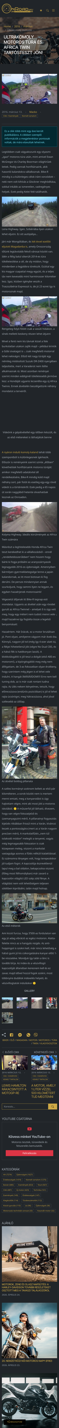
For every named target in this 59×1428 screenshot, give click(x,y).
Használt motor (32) (45, 1210)
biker (5, 1040)
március (28, 26)
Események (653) (25, 1185)
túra (54, 1040)
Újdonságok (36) (43, 1205)
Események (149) (10, 1195)
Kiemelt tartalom (29, 116)
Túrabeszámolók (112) (32, 1200)
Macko (33, 112)
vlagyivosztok (48, 1043)
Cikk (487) (7, 1190)
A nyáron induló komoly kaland (20, 452)
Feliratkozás (29, 1153)
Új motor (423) (22, 1190)
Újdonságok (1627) (24, 1174)
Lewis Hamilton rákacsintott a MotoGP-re (14, 1089)
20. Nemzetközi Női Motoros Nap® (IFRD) (27, 1360)
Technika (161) (40, 1190)
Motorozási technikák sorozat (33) (18, 1210)
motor (33, 1040)
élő (12, 1040)
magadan (21, 1040)
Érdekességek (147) (31, 1195)
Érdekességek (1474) (12, 1179)
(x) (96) (28, 1205)
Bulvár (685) (8, 1185)
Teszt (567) (42, 1185)
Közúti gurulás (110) (12, 1205)
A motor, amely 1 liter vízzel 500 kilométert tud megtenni (43, 1091)
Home (7, 26)
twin (35, 1043)
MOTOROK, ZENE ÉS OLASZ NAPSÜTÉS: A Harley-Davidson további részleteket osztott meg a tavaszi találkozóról (26, 1287)
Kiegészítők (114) (10, 1200)
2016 (17, 26)
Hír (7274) (7, 1174)
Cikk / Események (10, 116)
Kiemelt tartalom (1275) (36, 1179)
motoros (44, 1040)
